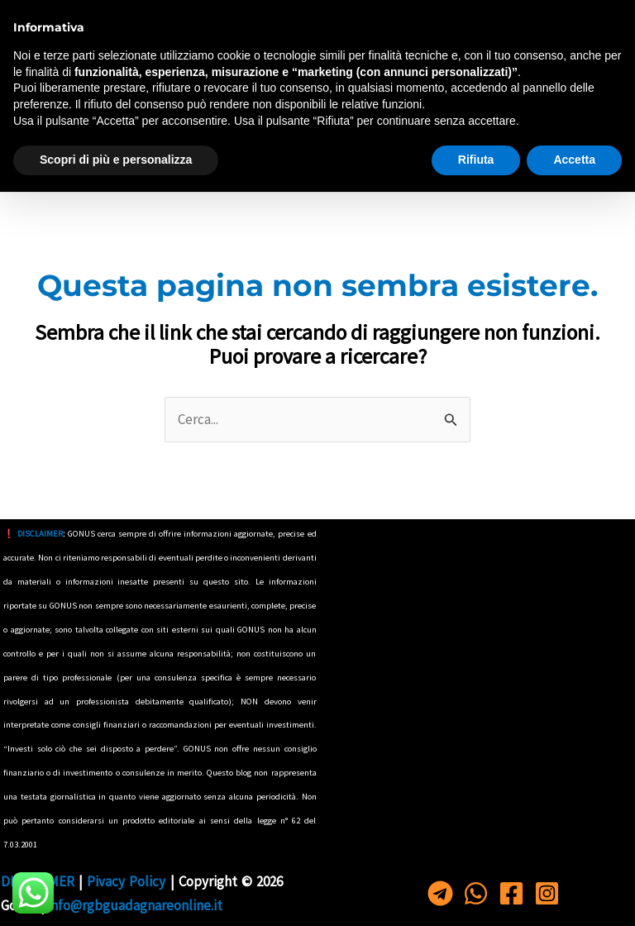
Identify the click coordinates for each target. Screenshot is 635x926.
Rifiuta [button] (476, 893)
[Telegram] (484, 18)
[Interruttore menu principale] (35, 138)
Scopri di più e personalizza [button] (116, 893)
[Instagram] (605, 18)
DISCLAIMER (40, 533)
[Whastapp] (524, 18)
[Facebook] (565, 18)
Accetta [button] (574, 893)
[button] (608, 137)
